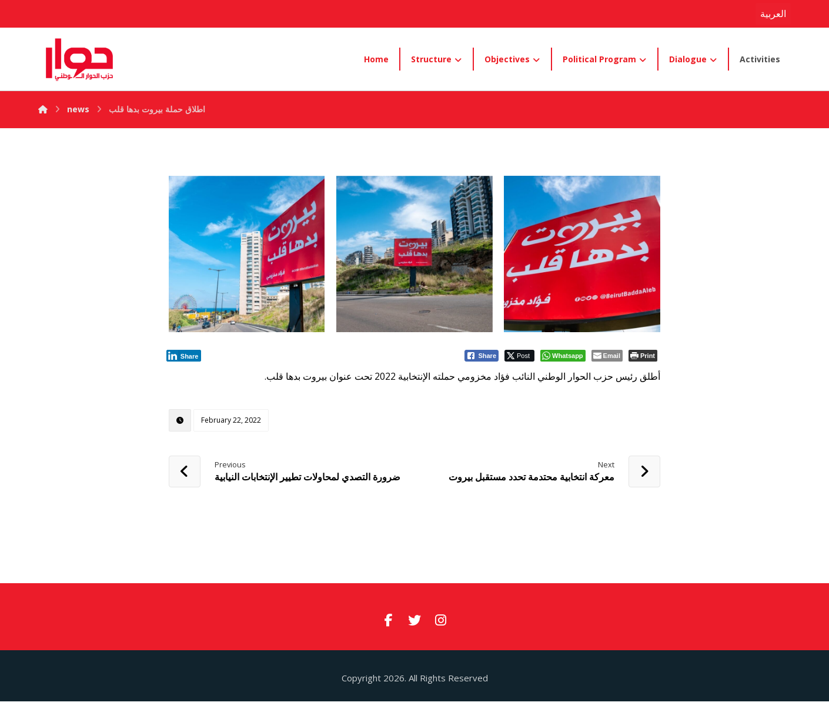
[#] (389, 620)
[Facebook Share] (481, 356)
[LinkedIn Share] (184, 356)
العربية (773, 13)
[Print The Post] (643, 356)
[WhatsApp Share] (563, 356)
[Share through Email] (607, 356)
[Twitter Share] (519, 356)
